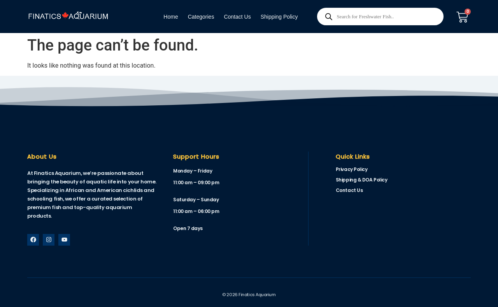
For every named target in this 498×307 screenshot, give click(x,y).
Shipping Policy (279, 17)
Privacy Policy (352, 169)
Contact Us (237, 17)
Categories (201, 17)
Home (170, 17)
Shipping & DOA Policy (362, 179)
